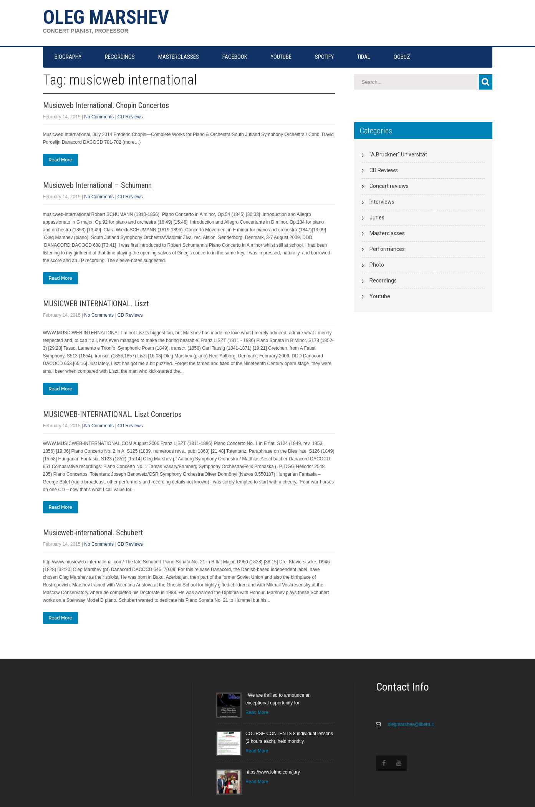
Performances (387, 249)
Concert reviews (389, 186)
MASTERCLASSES (178, 56)
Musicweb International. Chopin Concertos (106, 105)
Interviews (381, 202)
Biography (68, 56)
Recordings (383, 280)
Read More (60, 160)
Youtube (379, 296)
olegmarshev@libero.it (410, 724)
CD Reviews (130, 117)
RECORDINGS (120, 56)
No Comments (99, 117)
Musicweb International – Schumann (97, 185)
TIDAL (363, 56)
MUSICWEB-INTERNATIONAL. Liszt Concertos (112, 414)
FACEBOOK (234, 56)
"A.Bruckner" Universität (398, 154)
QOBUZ (402, 56)
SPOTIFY (324, 56)
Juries (376, 217)
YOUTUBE (281, 56)
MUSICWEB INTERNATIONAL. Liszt (96, 303)
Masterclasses (387, 233)
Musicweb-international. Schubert (93, 532)
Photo (376, 265)
